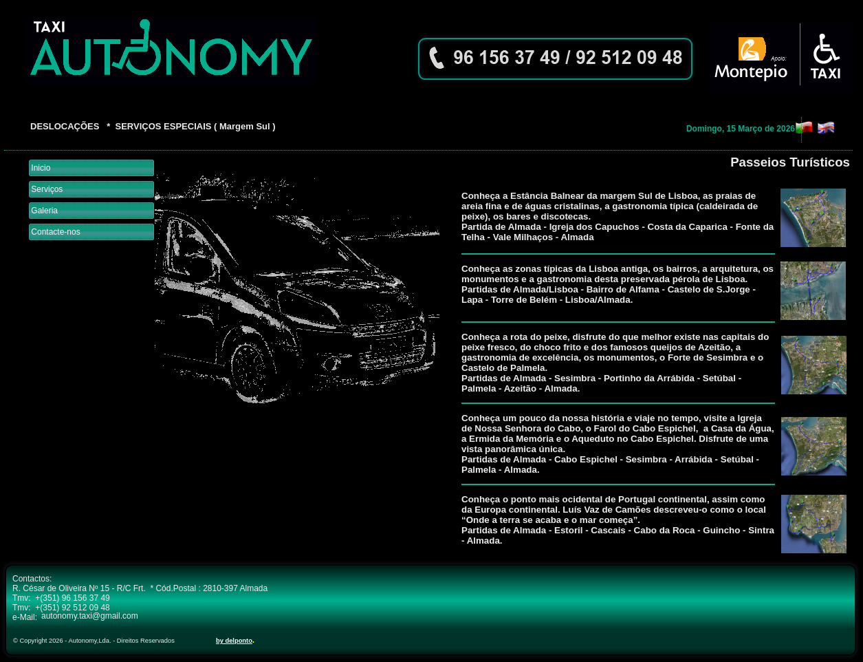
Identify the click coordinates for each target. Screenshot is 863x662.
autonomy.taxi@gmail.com (89, 616)
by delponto (234, 640)
